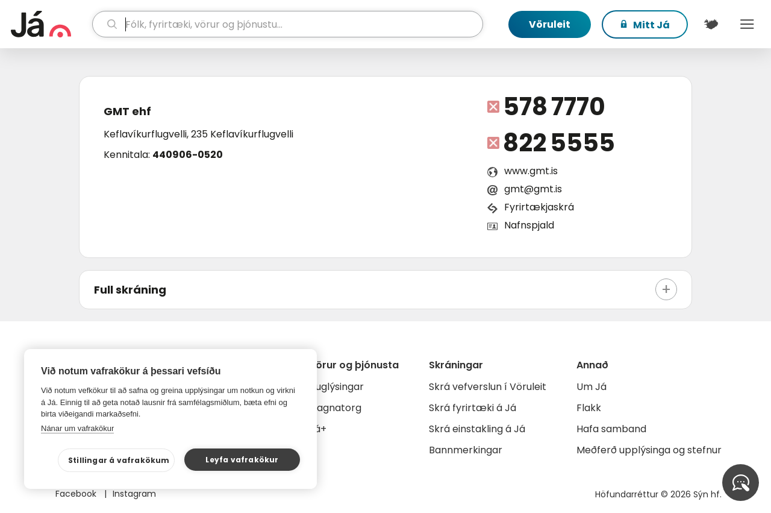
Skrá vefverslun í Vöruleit (487, 387)
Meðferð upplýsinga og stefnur (649, 450)
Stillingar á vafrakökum (119, 460)
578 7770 (554, 107)
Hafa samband (611, 429)
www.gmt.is (531, 171)
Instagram (134, 494)
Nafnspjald (529, 225)
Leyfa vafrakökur (241, 460)
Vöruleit (549, 24)
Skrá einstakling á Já (477, 429)
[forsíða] (50, 24)
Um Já (591, 387)
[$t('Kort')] (711, 24)
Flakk (588, 408)
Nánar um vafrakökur (77, 428)
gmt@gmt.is (533, 189)
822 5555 (559, 143)
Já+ (317, 429)
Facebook (77, 494)
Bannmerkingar (465, 450)
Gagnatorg (335, 408)
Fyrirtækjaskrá (539, 207)
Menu (747, 24)
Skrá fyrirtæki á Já (472, 408)
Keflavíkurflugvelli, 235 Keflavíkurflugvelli (198, 134)
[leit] (288, 24)
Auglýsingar (336, 387)
